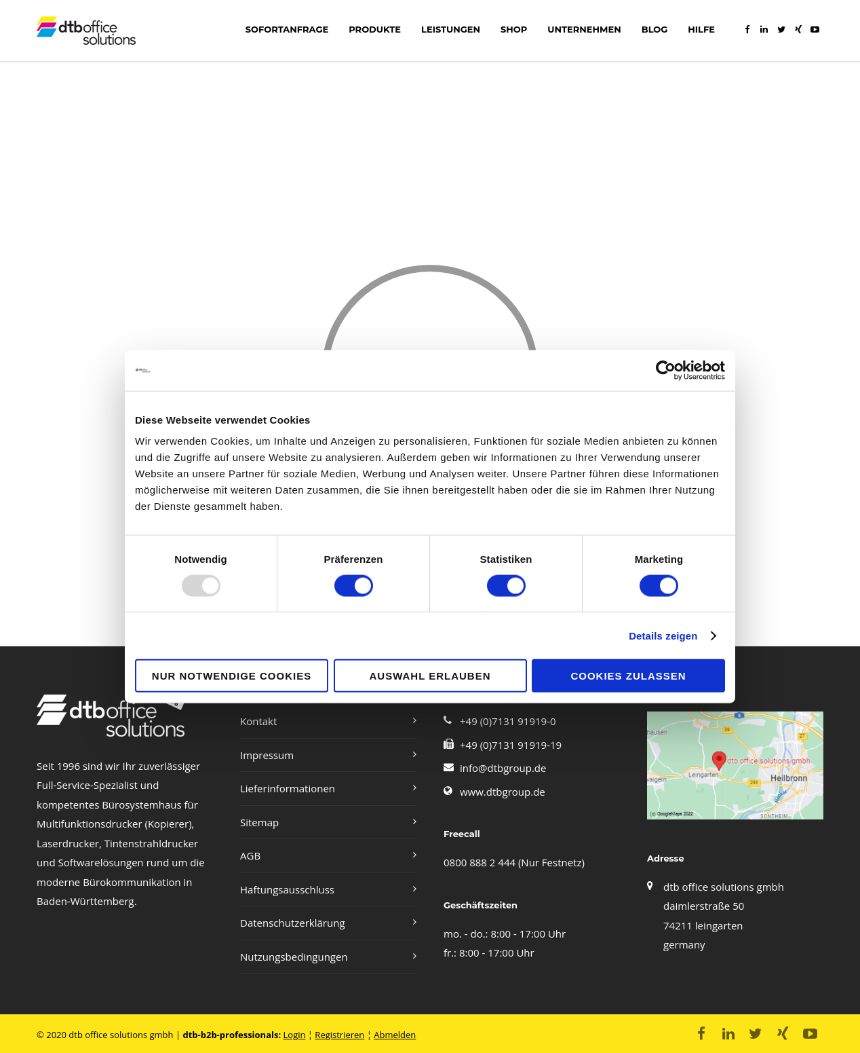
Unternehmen (584, 29)
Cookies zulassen (628, 676)
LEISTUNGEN (450, 29)
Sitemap (259, 822)
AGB (250, 855)
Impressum (267, 755)
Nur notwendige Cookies (231, 676)
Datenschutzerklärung (292, 922)
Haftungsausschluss (287, 889)
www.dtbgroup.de (502, 791)
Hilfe (701, 29)
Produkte (375, 29)
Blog (655, 29)
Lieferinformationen (287, 788)
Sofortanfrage (287, 29)
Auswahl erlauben (429, 676)
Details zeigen (663, 635)
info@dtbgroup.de (503, 768)
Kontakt (258, 721)
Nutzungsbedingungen (294, 956)
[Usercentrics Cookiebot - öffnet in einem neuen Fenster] (665, 370)
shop (514, 29)
